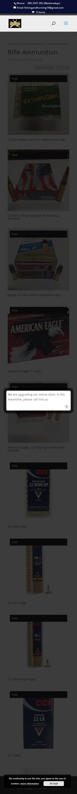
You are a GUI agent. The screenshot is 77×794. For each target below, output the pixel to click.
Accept (54, 783)
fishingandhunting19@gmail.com (38, 7)
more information (29, 783)
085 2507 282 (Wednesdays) (37, 3)
